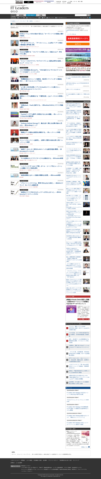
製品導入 (49, 2)
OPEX (37, 64)
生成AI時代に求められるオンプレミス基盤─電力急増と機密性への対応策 (73, 237)
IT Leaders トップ (15, 21)
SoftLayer (24, 91)
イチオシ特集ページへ (83, 319)
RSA (21, 196)
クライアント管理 (33, 73)
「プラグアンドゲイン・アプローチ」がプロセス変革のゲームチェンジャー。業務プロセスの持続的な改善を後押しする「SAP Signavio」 (73, 274)
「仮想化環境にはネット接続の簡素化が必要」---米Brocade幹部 (40, 175)
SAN (25, 153)
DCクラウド (38, 2)
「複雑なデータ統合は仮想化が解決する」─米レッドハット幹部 (40, 132)
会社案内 (45, 460)
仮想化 (31, 21)
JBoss (31, 134)
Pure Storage (23, 64)
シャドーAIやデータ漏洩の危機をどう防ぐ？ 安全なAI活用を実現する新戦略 (74, 138)
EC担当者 (64, 1)
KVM (31, 144)
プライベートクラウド (28, 187)
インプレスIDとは (71, 34)
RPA (44, 17)
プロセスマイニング (33, 17)
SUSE (21, 37)
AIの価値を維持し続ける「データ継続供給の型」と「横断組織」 (73, 118)
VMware (27, 196)
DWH (33, 55)
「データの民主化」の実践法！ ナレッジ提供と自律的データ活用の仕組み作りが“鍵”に (73, 125)
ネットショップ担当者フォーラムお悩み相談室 (47, 469)
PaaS (28, 109)
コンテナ (28, 37)
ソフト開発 (70, 1)
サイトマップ (76, 460)
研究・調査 (80, 1)
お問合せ (13, 462)
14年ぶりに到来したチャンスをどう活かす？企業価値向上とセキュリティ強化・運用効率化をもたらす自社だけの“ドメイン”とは (73, 224)
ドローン (64, 2)
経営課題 (21, 15)
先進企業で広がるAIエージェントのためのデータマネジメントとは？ (73, 177)
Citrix (21, 73)
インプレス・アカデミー (26, 471)
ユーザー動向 (22, 17)
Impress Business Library (72, 30)
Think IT (41, 467)
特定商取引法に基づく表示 (66, 460)
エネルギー (58, 2)
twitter (12, 11)
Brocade (21, 153)
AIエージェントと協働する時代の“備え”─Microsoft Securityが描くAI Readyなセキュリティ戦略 (74, 244)
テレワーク (25, 73)
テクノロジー (31, 15)
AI (40, 17)
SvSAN (26, 127)
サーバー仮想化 (27, 170)
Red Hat (21, 118)
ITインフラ (34, 160)
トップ (13, 16)
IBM (20, 91)
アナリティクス (42, 100)
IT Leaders (20, 7)
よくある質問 (19, 462)
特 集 (41, 15)
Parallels (21, 160)
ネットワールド (32, 127)
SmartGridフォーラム (77, 467)
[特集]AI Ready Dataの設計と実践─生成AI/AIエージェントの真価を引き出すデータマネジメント (77, 302)
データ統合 (26, 46)
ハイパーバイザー (36, 170)
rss (16, 11)
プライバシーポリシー (53, 460)
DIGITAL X (74, 469)
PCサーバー (27, 144)
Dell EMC (35, 187)
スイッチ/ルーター (31, 153)
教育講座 (69, 2)
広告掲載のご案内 (38, 460)
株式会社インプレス (25, 465)
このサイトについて (15, 460)
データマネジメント (62, 17)
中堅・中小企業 (27, 160)
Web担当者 (58, 1)
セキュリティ (51, 17)
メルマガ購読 (29, 460)
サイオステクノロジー (25, 100)
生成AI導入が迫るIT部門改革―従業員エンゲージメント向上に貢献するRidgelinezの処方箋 (73, 231)
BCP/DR (30, 55)
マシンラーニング (34, 100)
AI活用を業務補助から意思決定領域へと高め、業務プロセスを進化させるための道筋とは (73, 112)
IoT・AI (75, 1)
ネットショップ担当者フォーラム (28, 469)
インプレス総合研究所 (58, 467)
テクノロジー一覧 (24, 21)
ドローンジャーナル (82, 469)
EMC (21, 187)
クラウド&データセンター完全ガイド (29, 467)
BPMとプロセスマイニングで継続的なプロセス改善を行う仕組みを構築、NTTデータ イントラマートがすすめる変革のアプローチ (74, 282)
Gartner (21, 46)
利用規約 (23, 460)
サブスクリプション (30, 64)
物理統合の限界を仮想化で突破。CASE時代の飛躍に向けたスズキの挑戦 (73, 164)
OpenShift (29, 118)
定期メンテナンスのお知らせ (73, 89)
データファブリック (34, 46)
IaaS (28, 91)
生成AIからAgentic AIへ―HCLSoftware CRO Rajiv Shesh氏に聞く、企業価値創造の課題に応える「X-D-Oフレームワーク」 (73, 251)
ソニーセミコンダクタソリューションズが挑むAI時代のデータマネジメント (73, 150)
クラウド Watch (67, 467)
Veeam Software (23, 55)
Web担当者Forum (48, 467)
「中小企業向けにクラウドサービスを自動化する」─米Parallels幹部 (41, 158)
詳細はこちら (84, 447)
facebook (14, 11)
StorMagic (22, 127)
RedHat (21, 109)
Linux (24, 37)
